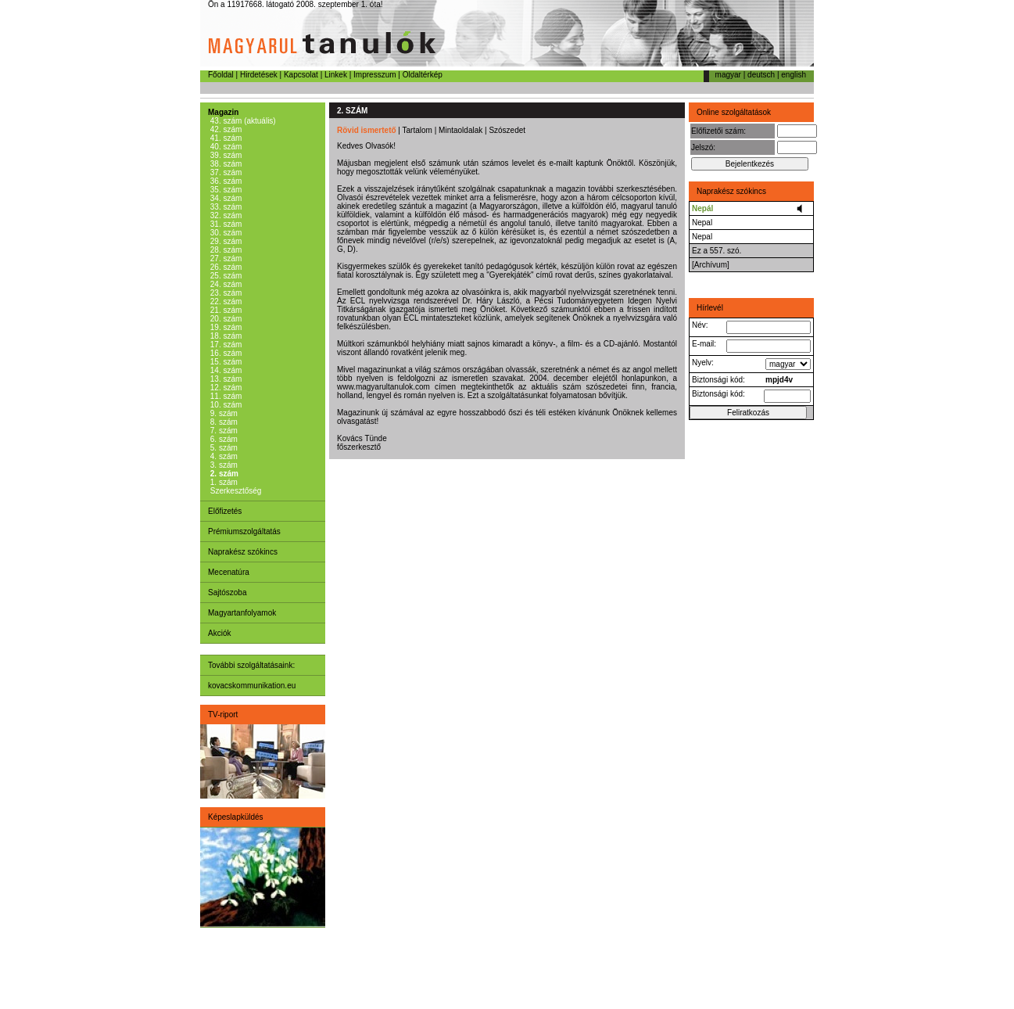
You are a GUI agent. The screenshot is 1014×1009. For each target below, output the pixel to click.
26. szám (225, 267)
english (793, 74)
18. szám (225, 336)
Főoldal (221, 74)
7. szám (223, 430)
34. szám (225, 198)
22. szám (225, 301)
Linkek (335, 74)
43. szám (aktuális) (242, 121)
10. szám (225, 404)
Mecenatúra (228, 572)
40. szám (225, 146)
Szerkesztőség (234, 491)
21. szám (225, 310)
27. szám (225, 258)
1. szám (223, 482)
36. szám (225, 181)
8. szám (223, 422)
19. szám (225, 327)
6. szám (223, 439)
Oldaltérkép (423, 74)
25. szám (225, 275)
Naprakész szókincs (243, 552)
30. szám (225, 232)
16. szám (225, 353)
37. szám (225, 172)
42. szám (225, 129)
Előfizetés (225, 511)
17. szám (225, 344)
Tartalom (417, 130)
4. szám (223, 456)
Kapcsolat (301, 74)
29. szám (225, 241)
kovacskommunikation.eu (252, 685)
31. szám (225, 224)
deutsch (761, 74)
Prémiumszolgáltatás (244, 531)
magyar (728, 74)
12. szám (225, 387)
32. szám (225, 215)
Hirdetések (259, 74)
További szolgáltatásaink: (251, 665)
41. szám (225, 138)
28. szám (225, 250)
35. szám (225, 189)
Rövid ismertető (366, 130)
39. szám (225, 155)
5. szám (223, 447)
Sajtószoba (227, 592)
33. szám (225, 207)
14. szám (225, 370)
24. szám (225, 284)
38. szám (225, 164)
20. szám (225, 318)
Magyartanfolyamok (242, 613)
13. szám (225, 379)
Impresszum (374, 74)
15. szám (225, 361)
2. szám (223, 473)
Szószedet (507, 130)
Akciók (219, 633)
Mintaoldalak (460, 130)
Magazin (223, 112)
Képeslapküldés (235, 817)
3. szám (223, 465)
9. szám (223, 413)
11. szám (225, 396)
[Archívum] (710, 264)
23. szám (225, 293)
